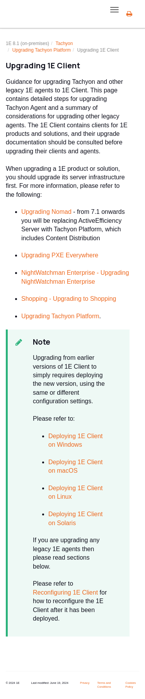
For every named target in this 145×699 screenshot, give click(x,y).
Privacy (85, 683)
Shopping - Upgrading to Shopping (68, 298)
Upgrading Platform (41, 50)
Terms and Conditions (104, 685)
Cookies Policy (130, 685)
